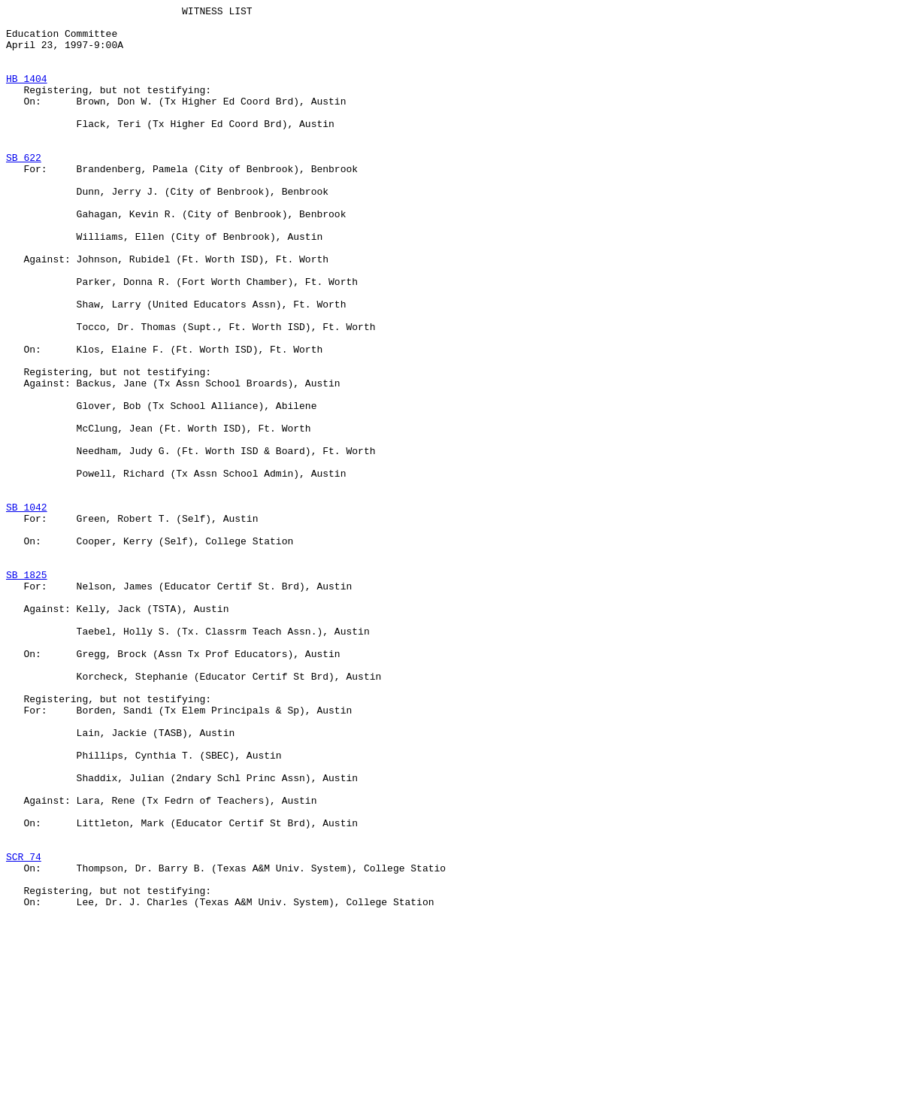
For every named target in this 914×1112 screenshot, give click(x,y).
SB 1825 (26, 689)
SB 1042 (26, 608)
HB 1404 (26, 94)
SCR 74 (23, 1028)
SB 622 (23, 188)
